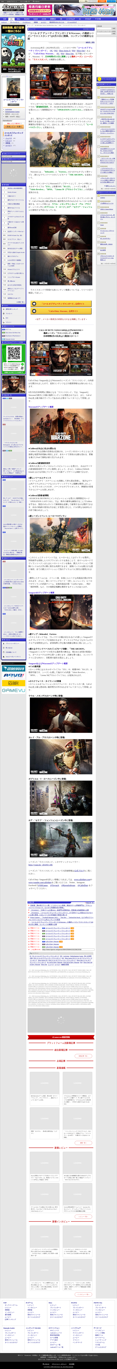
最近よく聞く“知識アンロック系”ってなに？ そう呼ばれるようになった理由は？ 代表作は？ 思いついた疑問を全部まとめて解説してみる (13, 471)
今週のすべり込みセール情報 (16, 223)
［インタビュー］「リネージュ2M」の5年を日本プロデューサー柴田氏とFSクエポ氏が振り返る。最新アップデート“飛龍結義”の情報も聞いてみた (77, 1286)
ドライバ (8, 322)
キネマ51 (10, 294)
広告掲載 (71, 1364)
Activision (8, 109)
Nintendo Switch (10, 339)
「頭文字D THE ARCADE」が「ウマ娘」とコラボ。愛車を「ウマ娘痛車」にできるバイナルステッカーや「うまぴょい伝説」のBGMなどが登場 (107, 121)
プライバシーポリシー (12, 643)
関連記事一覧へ (90, 902)
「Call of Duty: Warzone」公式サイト (63, 311)
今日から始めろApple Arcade (16, 252)
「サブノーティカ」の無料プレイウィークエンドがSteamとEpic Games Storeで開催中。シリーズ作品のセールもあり (107, 161)
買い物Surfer (11, 281)
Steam (102, 225)
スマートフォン (54, 1328)
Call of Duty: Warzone (52, 941)
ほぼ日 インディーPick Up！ (16, 231)
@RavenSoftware (68, 885)
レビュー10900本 (8, 14)
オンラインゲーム (11, 1305)
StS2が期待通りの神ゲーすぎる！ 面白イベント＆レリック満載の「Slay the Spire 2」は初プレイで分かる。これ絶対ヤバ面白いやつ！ (13, 526)
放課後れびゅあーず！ (14, 298)
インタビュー (27, 22)
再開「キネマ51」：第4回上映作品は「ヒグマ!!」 (44, 1132)
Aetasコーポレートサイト (13, 656)
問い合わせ (36, 1)
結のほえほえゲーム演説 (15, 248)
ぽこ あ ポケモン (105, 238)
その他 (97, 1345)
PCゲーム (8, 329)
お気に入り (92, 1)
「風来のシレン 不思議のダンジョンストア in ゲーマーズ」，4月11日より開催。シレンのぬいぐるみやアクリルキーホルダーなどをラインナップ (107, 101)
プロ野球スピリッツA (106, 203)
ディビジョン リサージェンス (107, 231)
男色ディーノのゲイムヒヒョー (16, 212)
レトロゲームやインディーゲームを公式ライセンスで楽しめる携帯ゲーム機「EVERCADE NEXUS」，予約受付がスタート (107, 141)
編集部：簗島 (90, 42)
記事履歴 (102, 1)
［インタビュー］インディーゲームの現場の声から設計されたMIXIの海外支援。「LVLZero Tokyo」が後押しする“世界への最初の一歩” (13, 582)
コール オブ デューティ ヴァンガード (13, 101)
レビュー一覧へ (83, 1216)
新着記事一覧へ (83, 1056)
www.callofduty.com (82, 879)
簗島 (65, 964)
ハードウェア (70, 19)
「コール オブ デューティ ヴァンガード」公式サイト (62, 304)
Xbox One (81, 51)
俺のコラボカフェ (13, 256)
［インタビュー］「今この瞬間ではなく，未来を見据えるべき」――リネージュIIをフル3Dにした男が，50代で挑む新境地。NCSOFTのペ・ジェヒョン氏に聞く (13, 634)
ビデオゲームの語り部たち (16, 273)
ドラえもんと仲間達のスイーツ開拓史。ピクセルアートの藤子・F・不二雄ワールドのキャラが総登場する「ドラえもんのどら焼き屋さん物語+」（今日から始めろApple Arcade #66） (77, 1100)
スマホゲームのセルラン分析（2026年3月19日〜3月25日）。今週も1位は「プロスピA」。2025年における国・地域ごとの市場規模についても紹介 (107, 92)
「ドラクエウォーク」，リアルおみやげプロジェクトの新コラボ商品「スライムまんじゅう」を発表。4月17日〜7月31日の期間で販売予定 (107, 170)
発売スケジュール (34, 1315)
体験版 (36, 22)
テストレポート (78, 1333)
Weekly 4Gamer (12, 192)
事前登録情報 (55, 1335)
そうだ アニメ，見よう (14, 239)
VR (61, 19)
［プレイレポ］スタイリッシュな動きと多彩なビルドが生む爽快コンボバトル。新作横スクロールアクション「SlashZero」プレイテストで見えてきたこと (107, 180)
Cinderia (102, 197)
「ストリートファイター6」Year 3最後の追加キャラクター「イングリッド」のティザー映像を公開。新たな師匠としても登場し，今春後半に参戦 (107, 131)
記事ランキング (10, 1319)
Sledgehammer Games (12, 112)
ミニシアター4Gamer (14, 277)
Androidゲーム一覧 (56, 1347)
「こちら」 (69, 1357)
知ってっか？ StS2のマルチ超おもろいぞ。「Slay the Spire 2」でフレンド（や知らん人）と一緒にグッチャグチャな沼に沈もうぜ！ (13, 500)
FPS (61, 956)
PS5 (56, 51)
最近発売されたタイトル (56, 22)
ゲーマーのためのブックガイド (16, 244)
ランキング (111, 1)
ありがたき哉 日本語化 (14, 285)
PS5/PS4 (26, 19)
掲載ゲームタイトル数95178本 (13, 13)
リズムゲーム (100, 1342)
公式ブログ (79, 871)
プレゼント (9, 313)
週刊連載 (8, 1315)
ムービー (43, 22)
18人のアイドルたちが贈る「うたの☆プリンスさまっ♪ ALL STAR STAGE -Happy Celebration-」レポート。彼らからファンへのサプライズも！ (107, 111)
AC (80, 19)
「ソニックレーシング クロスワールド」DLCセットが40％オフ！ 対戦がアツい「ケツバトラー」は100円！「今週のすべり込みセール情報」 (77, 1134)
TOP (4, 19)
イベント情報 (100, 1333)
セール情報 (54, 1338)
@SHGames (43, 885)
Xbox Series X (64, 51)
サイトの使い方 (25, 1)
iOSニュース (54, 1330)
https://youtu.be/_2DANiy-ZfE (41, 865)
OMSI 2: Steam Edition (106, 209)
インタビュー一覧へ (83, 1294)
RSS (2, 1)
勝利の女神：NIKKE (106, 244)
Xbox (18, 19)
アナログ (88, 19)
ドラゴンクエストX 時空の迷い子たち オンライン (107, 217)
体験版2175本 (19, 14)
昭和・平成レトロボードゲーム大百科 (16, 265)
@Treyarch (54, 885)
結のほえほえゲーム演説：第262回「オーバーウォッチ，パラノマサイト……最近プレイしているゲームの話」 (44, 1098)
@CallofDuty (83, 885)
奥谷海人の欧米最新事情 (15, 188)
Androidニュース (56, 1333)
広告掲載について (11, 652)
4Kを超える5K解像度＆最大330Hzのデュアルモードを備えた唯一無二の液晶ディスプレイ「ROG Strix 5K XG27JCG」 (77, 1177)
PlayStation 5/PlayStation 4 (12, 336)
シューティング (100, 1340)
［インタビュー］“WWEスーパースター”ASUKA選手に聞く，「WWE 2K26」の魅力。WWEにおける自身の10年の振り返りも (13, 608)
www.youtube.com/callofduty (40, 882)
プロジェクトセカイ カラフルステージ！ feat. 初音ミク (107, 258)
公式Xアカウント (12, 1)
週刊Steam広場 (12, 227)
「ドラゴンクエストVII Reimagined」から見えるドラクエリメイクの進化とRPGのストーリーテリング (13, 445)
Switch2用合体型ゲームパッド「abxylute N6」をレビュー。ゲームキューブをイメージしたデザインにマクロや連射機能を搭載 (77, 1209)
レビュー (4, 22)
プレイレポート (14, 22)
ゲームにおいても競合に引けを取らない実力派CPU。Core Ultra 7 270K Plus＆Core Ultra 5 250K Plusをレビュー (44, 1209)
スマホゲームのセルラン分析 (16, 217)
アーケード (98, 1328)
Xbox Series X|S (43, 960)
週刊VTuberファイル (14, 208)
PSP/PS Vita (98, 1303)
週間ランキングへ (111, 186)
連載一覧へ (21, 302)
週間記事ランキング (12, 309)
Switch (35, 19)
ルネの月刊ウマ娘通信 (14, 260)
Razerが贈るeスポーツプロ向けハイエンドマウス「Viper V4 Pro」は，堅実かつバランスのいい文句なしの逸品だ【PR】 (44, 1177)
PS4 (73, 51)
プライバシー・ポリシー (59, 1364)
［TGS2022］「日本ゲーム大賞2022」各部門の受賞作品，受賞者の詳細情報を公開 (59, 910)
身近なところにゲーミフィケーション (16, 289)
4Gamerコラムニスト (14, 269)
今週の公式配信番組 (14, 204)
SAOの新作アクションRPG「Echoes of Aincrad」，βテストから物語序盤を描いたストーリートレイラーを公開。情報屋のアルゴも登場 (107, 151)
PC (11, 19)
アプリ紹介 (54, 1340)
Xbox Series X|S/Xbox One (12, 332)
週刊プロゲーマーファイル (16, 200)
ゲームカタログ (72, 22)
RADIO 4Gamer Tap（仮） (15, 235)
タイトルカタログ (34, 1317)
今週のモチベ (12, 196)
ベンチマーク (77, 1342)
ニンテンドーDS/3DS (33, 1328)
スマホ (44, 19)
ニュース (8, 138)
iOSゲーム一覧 (55, 1345)
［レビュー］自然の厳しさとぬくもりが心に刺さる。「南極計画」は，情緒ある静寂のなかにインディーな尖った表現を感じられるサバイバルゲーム (13, 553)
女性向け (53, 19)
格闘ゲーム (99, 1335)
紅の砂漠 (103, 250)
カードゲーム (100, 1338)
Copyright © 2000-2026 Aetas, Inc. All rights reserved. (58, 1366)
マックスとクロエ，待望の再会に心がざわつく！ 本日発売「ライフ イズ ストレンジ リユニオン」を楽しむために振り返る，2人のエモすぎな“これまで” (13, 419)
